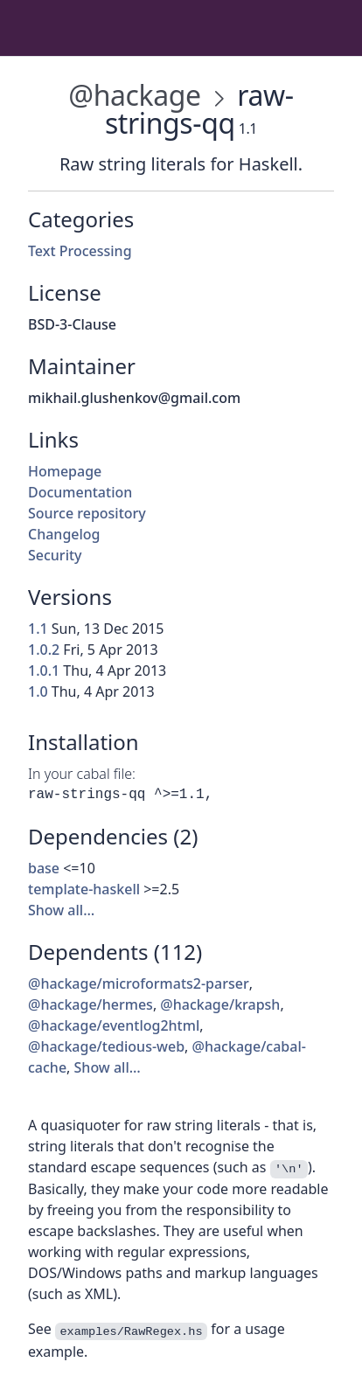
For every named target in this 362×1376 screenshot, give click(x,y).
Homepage (64, 471)
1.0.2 (43, 649)
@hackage (134, 95)
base (43, 868)
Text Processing (80, 251)
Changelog (64, 534)
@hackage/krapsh (220, 1004)
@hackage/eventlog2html (113, 1025)
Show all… (61, 910)
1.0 (38, 691)
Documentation (80, 492)
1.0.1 (43, 670)
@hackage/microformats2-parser (138, 983)
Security (55, 555)
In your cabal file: (82, 773)
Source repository (87, 513)
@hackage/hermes (90, 1004)
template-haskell (84, 889)
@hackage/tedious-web (106, 1046)
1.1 (38, 628)
